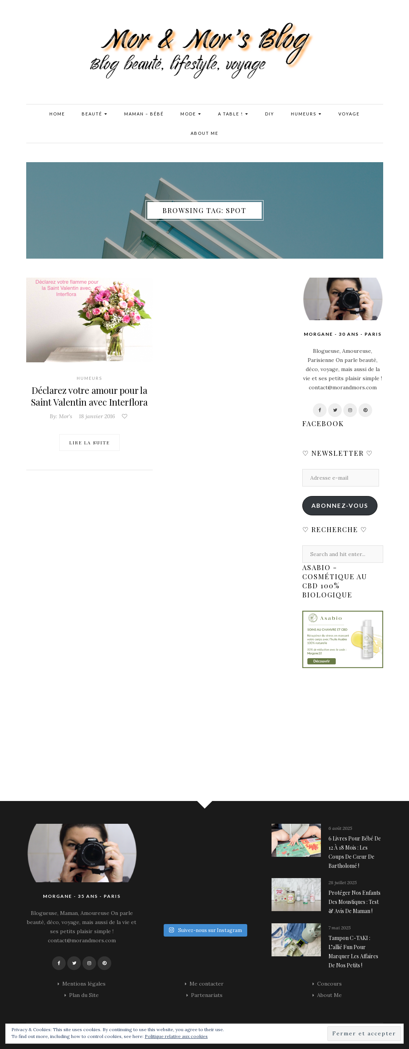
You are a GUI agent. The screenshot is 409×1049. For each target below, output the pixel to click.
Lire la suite (89, 442)
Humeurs (306, 114)
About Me (204, 133)
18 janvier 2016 (97, 415)
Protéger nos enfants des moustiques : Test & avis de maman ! (354, 902)
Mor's (65, 415)
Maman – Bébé (144, 113)
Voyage (349, 113)
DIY (269, 113)
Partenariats (207, 995)
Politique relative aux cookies (176, 1036)
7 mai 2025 (339, 928)
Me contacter (206, 983)
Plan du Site (84, 995)
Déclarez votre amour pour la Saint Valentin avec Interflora (89, 396)
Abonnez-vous (339, 505)
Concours (329, 983)
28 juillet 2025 (342, 882)
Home (57, 113)
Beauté (94, 114)
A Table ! (233, 114)
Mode (190, 114)
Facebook (323, 423)
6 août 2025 (340, 828)
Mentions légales (84, 983)
